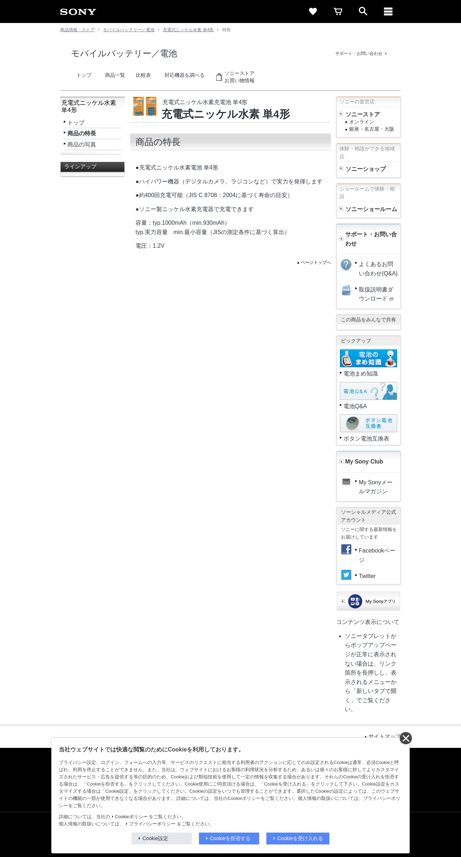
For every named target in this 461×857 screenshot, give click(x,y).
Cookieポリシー (131, 816)
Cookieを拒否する (230, 838)
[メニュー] (388, 11)
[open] (363, 11)
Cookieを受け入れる (300, 838)
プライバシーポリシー (152, 823)
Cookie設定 (155, 838)
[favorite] (312, 11)
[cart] (338, 11)
